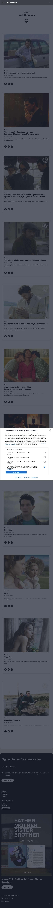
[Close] (50, 430)
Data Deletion (18, 477)
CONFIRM (16, 472)
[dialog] (26, 454)
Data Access (26, 477)
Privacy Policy (34, 477)
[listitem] (26, 450)
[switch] (45, 452)
